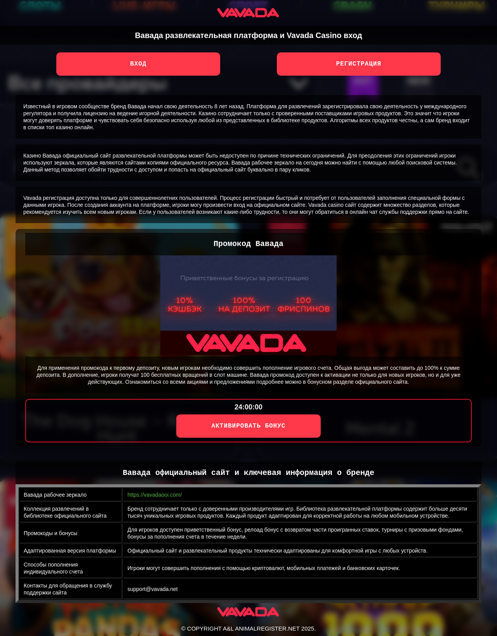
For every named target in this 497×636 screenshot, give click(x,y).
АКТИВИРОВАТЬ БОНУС (249, 426)
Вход (138, 64)
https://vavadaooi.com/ (154, 495)
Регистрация (358, 64)
